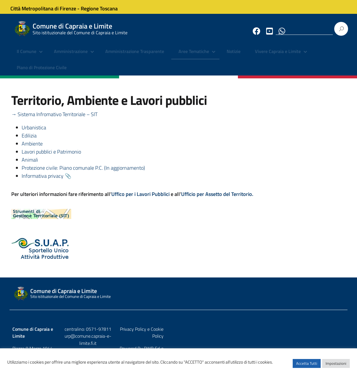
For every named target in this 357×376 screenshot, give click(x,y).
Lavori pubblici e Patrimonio (51, 156)
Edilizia (29, 140)
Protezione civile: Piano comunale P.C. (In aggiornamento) (83, 173)
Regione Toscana (103, 7)
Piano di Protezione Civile (42, 72)
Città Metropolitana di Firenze (47, 7)
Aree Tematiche (193, 56)
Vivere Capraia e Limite (278, 56)
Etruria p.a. (334, 316)
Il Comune (26, 56)
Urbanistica (34, 132)
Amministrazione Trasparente (134, 56)
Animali (30, 165)
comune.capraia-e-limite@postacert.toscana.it (183, 318)
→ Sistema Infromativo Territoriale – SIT (54, 119)
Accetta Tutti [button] (306, 366)
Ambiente (32, 148)
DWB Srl (312, 316)
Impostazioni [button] (336, 366)
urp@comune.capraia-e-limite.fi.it (178, 311)
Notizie (233, 56)
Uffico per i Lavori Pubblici (141, 199)
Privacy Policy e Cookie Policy (317, 304)
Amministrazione (71, 56)
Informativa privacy (42, 181)
